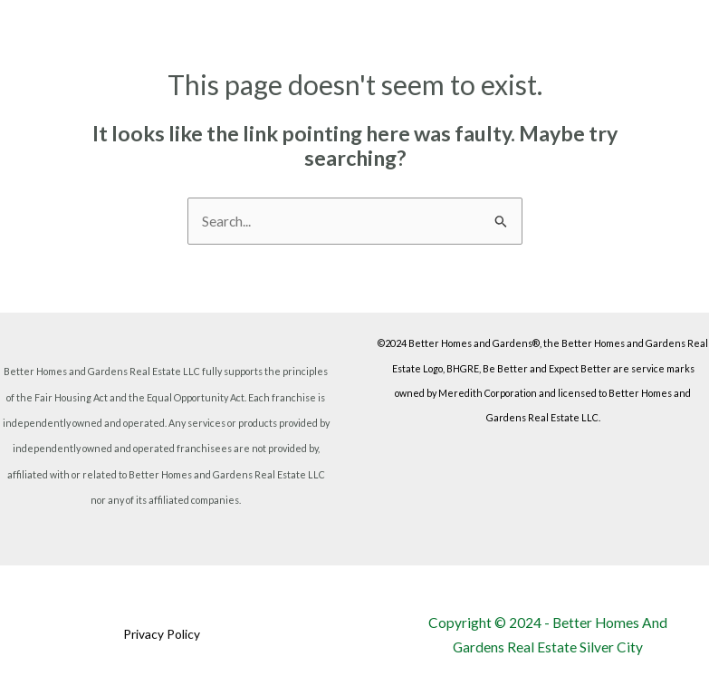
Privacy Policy (161, 634)
